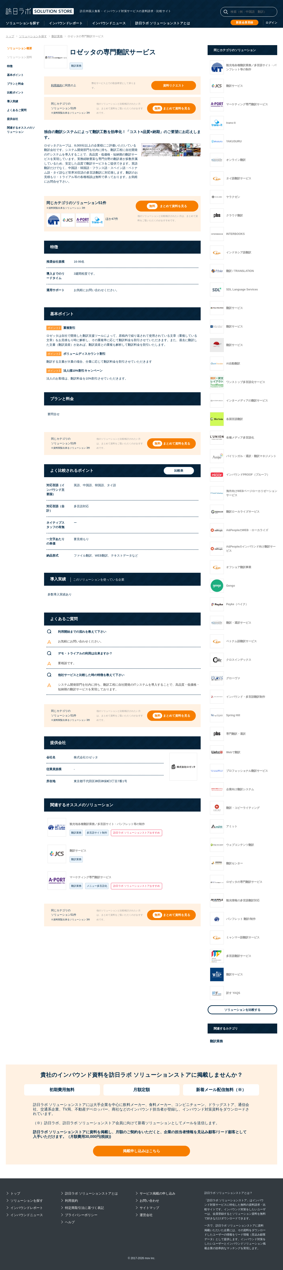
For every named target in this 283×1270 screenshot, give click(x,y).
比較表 (178, 471)
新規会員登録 (244, 22)
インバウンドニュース (109, 23)
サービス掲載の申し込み (157, 1193)
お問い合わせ (149, 1200)
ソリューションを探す (22, 23)
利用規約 (56, 85)
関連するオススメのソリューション (21, 130)
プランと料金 (15, 83)
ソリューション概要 (19, 48)
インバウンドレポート (66, 23)
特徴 (10, 66)
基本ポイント (15, 75)
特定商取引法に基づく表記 (84, 1208)
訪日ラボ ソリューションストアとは (162, 23)
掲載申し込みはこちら (141, 1151)
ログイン (271, 22)
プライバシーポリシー (81, 1215)
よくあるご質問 (16, 110)
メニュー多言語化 (97, 885)
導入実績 (12, 101)
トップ (15, 1193)
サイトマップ (149, 1208)
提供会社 (12, 119)
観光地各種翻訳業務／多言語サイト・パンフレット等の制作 (107, 824)
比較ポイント (15, 92)
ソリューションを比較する (242, 1010)
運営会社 (146, 1215)
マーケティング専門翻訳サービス (90, 877)
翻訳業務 (76, 832)
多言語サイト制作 (97, 832)
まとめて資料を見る (176, 108)
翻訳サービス (78, 850)
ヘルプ (70, 1222)
